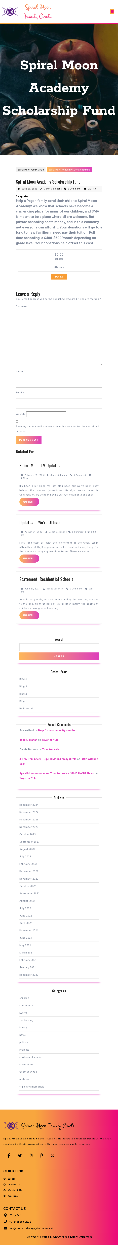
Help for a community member (57, 738)
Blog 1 (23, 708)
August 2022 (27, 908)
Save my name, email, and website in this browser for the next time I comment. (57, 436)
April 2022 (25, 930)
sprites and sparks (30, 1065)
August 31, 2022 (33, 540)
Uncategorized (28, 1079)
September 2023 (29, 849)
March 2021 (26, 960)
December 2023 (28, 827)
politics (23, 1050)
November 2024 (28, 820)
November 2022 (28, 886)
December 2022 (28, 879)
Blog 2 (23, 701)
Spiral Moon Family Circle (31, 177)
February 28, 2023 (34, 483)
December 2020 (28, 982)
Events (23, 1020)
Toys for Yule (50, 747)
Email (20, 400)
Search (59, 646)
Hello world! (26, 716)
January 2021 (27, 975)
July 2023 (25, 864)
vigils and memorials (31, 1094)
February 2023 (28, 871)
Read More (31, 511)
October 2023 (27, 842)
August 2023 (27, 857)
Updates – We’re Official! (41, 530)
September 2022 (29, 901)
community (26, 1013)
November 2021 (28, 938)
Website (21, 421)
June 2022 (25, 923)
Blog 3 (23, 694)
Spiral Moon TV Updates (39, 473)
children (24, 1005)
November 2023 (28, 834)
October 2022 (27, 893)
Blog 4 (23, 686)
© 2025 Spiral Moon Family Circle (59, 1246)
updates (24, 1087)
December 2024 (28, 812)
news (22, 1042)
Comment (23, 314)
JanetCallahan (28, 747)
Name (20, 379)
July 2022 (25, 916)
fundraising (26, 1028)
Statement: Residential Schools (46, 587)
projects (24, 1057)
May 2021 (25, 953)
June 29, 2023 (29, 196)
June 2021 (25, 945)
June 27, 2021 (32, 596)
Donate (59, 284)
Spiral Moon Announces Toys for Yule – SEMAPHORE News (56, 781)
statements (26, 1072)
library (23, 1035)
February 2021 (28, 967)
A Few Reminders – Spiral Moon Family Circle (47, 766)
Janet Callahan (52, 196)
